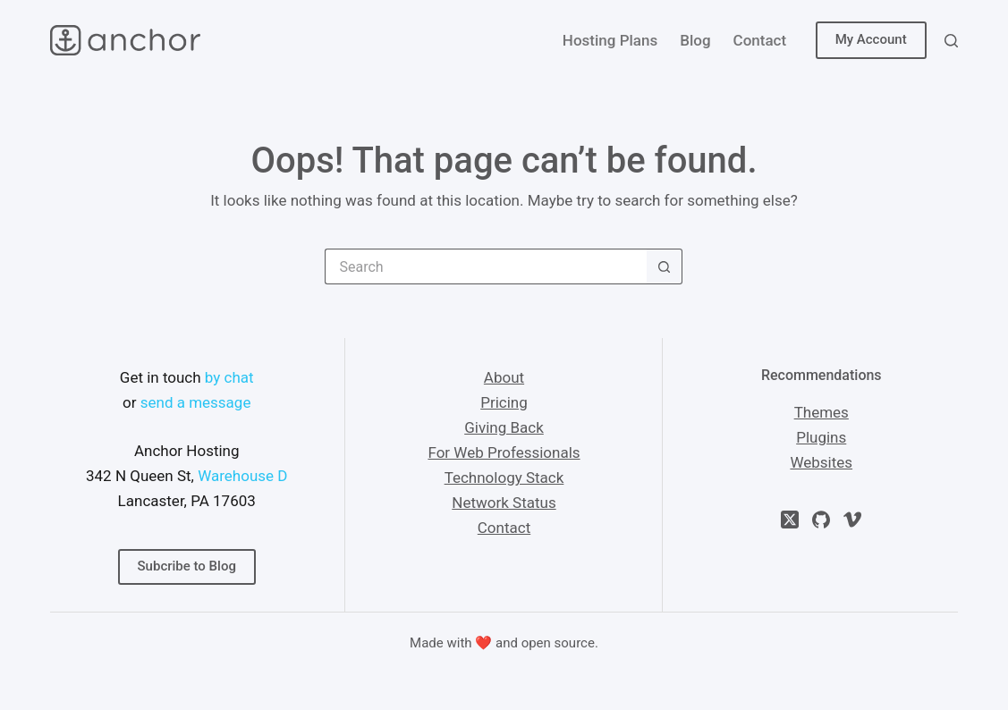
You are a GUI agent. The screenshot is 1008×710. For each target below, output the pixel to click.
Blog (695, 40)
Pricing (504, 402)
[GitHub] (821, 519)
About (504, 377)
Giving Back (504, 427)
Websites (821, 462)
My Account (871, 39)
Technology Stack (504, 477)
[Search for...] (486, 266)
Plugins (821, 437)
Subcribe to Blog (187, 566)
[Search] (951, 40)
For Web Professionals (504, 452)
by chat (229, 377)
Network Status (503, 502)
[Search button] (664, 266)
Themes (821, 412)
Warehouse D (242, 476)
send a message (195, 402)
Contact (760, 40)
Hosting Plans (610, 40)
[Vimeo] (852, 519)
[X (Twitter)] (790, 519)
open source (558, 643)
